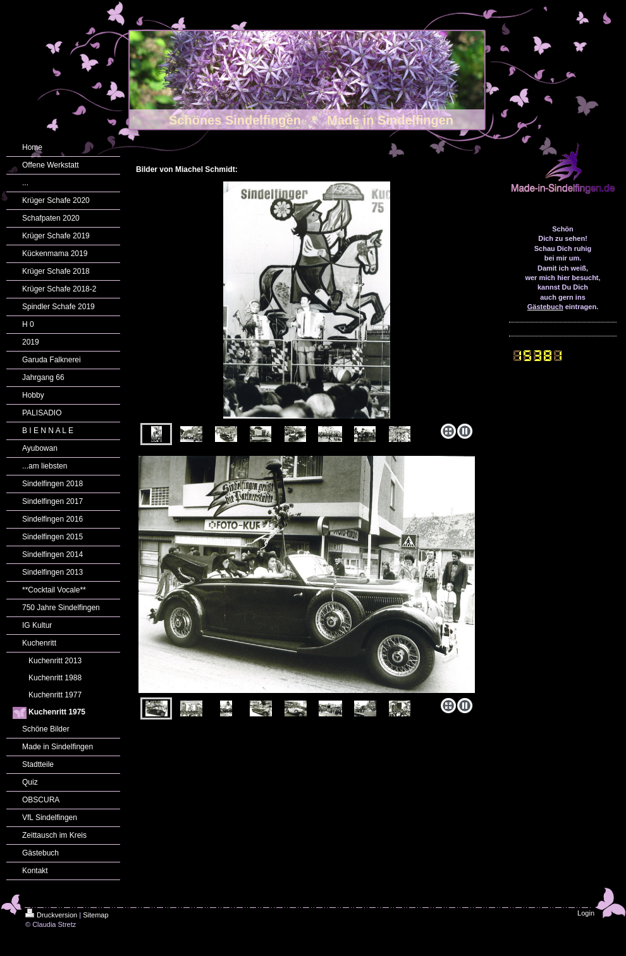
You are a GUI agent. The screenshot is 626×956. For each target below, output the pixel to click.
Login (585, 913)
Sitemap (95, 915)
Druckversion (51, 915)
